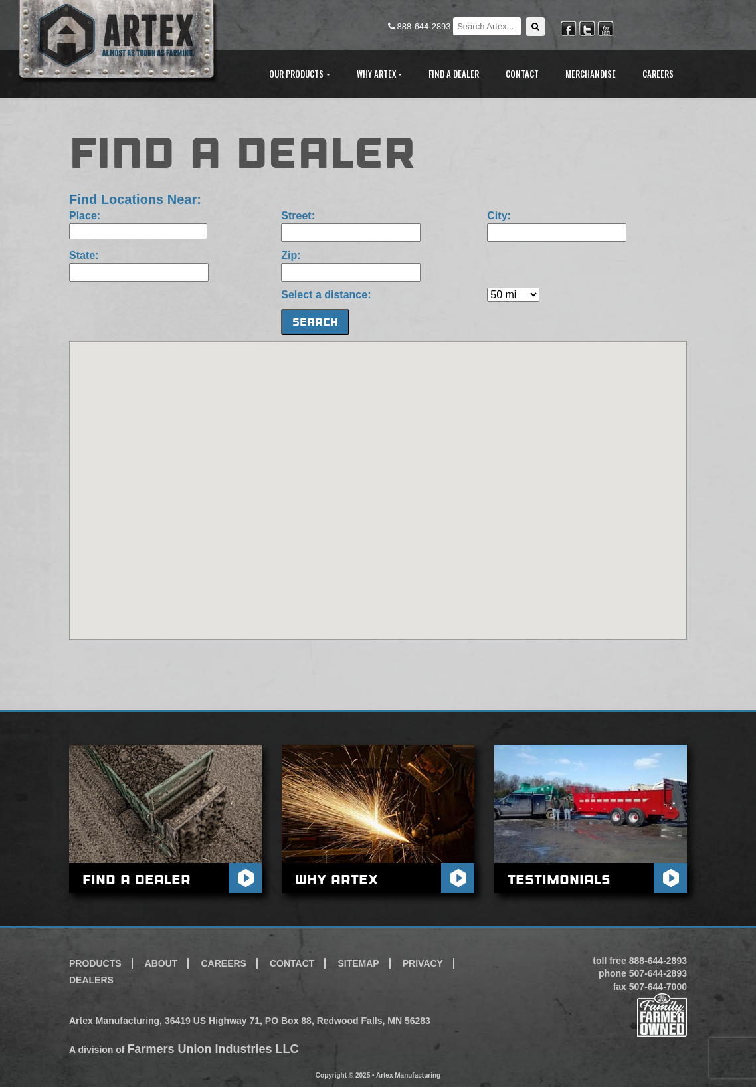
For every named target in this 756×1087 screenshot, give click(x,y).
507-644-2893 (658, 973)
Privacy (423, 963)
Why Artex (336, 880)
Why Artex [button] (376, 73)
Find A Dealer (453, 73)
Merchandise (590, 73)
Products (95, 963)
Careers (658, 73)
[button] (535, 26)
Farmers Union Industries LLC (212, 1049)
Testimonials (559, 880)
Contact (522, 73)
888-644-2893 (420, 26)
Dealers (91, 980)
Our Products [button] (296, 73)
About (161, 963)
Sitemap (358, 963)
